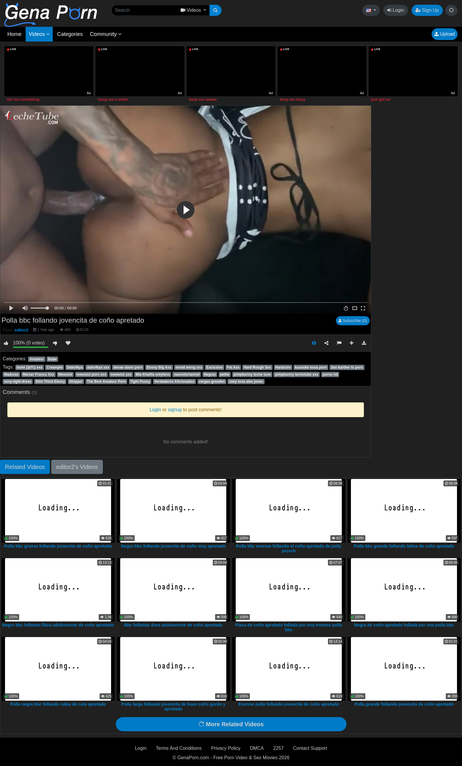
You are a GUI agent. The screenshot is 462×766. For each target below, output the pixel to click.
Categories (70, 34)
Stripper (76, 381)
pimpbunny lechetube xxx (296, 374)
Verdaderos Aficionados (174, 381)
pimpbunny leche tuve (252, 374)
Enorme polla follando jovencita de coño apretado (288, 704)
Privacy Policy (225, 748)
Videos (39, 34)
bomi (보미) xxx (29, 367)
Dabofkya (75, 367)
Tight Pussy (140, 381)
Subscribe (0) (353, 320)
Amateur (36, 359)
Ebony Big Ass (159, 367)
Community (106, 34)
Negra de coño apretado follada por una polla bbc (404, 625)
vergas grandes (212, 381)
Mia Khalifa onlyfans (153, 374)
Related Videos (25, 467)
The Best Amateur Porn (106, 381)
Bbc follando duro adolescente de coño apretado (173, 625)
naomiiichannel (186, 374)
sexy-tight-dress (18, 381)
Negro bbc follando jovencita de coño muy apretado (173, 546)
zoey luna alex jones (246, 381)
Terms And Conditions (179, 748)
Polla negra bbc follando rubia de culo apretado (58, 704)
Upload (444, 34)
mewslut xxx (120, 374)
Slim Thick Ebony (50, 381)
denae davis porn (128, 367)
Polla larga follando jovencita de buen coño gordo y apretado (173, 706)
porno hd (330, 374)
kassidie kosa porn (311, 367)
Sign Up (427, 10)
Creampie (55, 367)
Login (395, 10)
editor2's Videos (77, 467)
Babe (52, 359)
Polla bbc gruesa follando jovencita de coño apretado (58, 546)
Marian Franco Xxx (38, 374)
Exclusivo (214, 367)
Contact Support (310, 748)
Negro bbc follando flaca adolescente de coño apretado (58, 625)
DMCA (257, 748)
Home (14, 34)
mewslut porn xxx (91, 374)
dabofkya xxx (98, 367)
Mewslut (65, 374)
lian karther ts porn (347, 367)
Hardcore (283, 367)
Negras (210, 374)
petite (224, 374)
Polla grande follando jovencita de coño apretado (404, 704)
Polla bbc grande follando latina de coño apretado (404, 546)
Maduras (11, 374)
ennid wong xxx (189, 367)
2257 (278, 748)
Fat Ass (233, 367)
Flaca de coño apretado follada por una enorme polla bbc (288, 627)
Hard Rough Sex (257, 367)
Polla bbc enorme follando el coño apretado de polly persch (288, 548)
